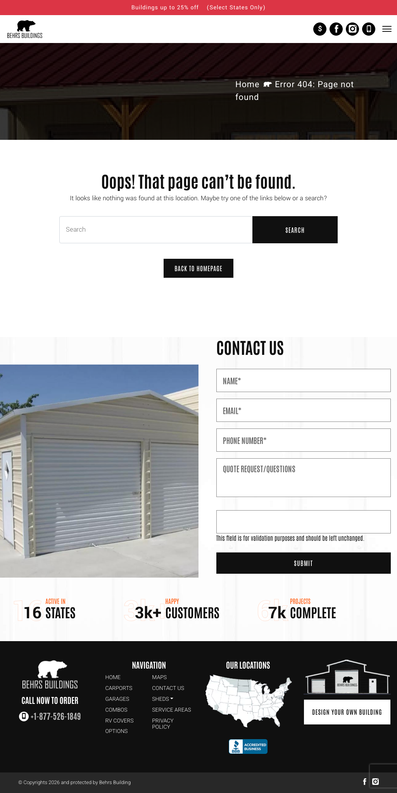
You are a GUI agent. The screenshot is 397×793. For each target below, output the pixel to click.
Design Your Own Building (347, 712)
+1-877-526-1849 (368, 29)
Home (247, 84)
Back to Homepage (198, 268)
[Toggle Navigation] (386, 29)
